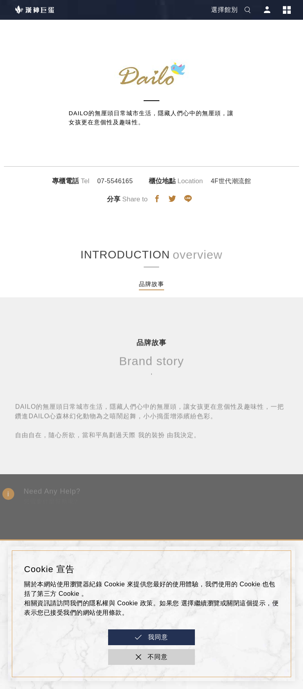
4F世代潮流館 (231, 181)
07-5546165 (115, 181)
